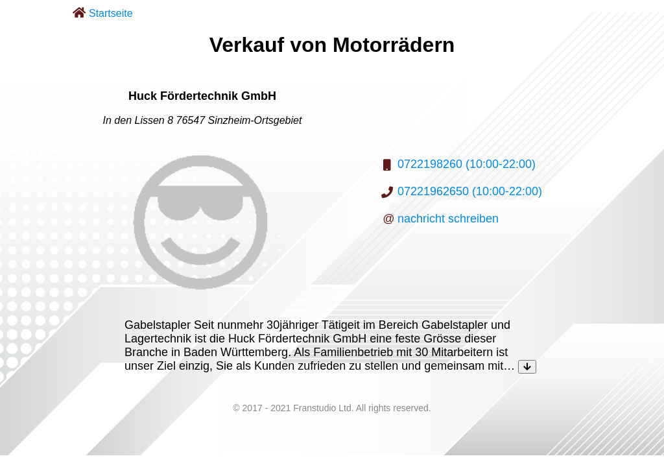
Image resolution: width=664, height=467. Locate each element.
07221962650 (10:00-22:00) (469, 191)
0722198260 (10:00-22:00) (466, 164)
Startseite (111, 13)
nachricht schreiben (448, 218)
